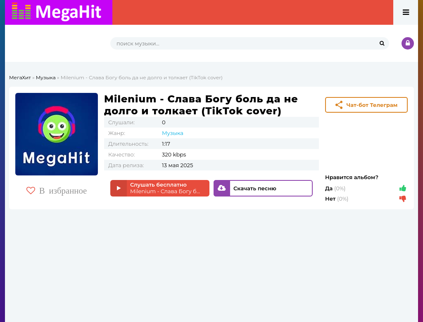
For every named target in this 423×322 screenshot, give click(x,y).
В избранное (56, 190)
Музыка (46, 77)
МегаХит (20, 77)
